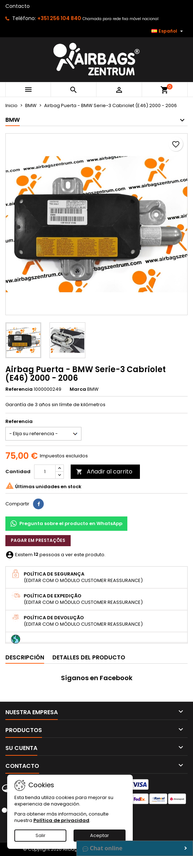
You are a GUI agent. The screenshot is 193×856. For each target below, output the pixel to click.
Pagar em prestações (38, 540)
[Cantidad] (45, 472)
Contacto (17, 6)
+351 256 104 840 (59, 18)
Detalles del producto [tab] (88, 657)
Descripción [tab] (24, 657)
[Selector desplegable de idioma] (168, 31)
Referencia (19, 389)
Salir (41, 835)
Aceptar (99, 835)
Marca (78, 389)
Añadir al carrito (104, 471)
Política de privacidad (61, 820)
